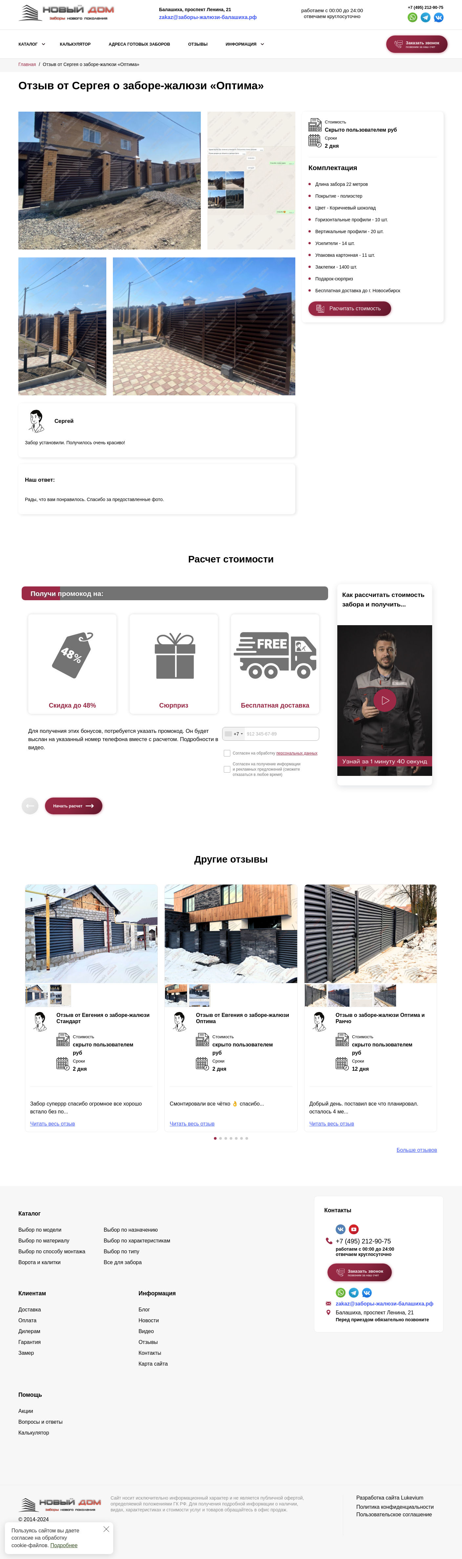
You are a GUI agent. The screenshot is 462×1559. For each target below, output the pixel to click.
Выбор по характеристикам (137, 1240)
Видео (146, 1331)
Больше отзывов (417, 1150)
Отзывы (197, 44)
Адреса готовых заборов (139, 44)
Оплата (27, 1320)
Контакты (149, 1353)
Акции (25, 1411)
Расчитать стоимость (355, 308)
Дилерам (29, 1331)
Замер (26, 1353)
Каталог (28, 44)
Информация (241, 44)
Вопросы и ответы (40, 1422)
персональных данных (296, 753)
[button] (215, 1138)
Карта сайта (153, 1364)
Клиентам (32, 1293)
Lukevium (412, 1498)
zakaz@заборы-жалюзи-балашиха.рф (208, 17)
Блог (144, 1309)
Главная (27, 64)
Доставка (29, 1309)
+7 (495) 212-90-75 (425, 7)
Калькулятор (75, 44)
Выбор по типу (121, 1251)
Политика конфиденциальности (395, 1507)
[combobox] (233, 733)
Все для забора (123, 1262)
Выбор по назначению (131, 1230)
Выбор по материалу (43, 1240)
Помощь (30, 1395)
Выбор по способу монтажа (51, 1251)
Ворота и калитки (39, 1262)
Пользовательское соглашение (394, 1514)
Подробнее (63, 1545)
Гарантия (29, 1342)
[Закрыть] (106, 1529)
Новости (148, 1320)
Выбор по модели (39, 1230)
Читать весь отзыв (52, 1124)
